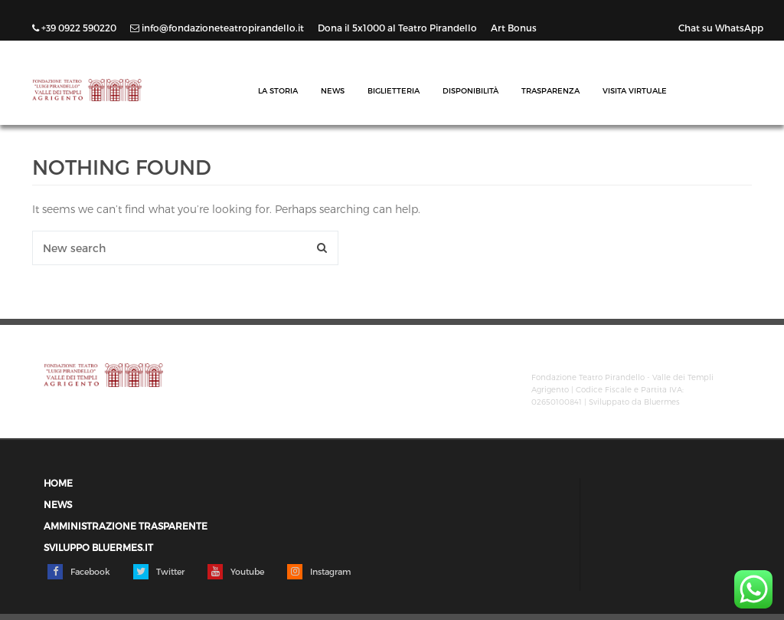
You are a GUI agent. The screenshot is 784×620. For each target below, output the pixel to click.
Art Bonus (514, 27)
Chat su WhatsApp (720, 27)
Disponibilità (470, 90)
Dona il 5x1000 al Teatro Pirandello (398, 27)
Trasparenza (550, 90)
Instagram (319, 571)
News (333, 90)
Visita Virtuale (635, 90)
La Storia (278, 90)
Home (58, 483)
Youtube (235, 571)
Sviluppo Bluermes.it (98, 548)
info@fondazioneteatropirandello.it (218, 27)
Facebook (78, 571)
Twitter (159, 571)
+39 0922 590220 (75, 27)
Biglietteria (394, 90)
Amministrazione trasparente (125, 526)
